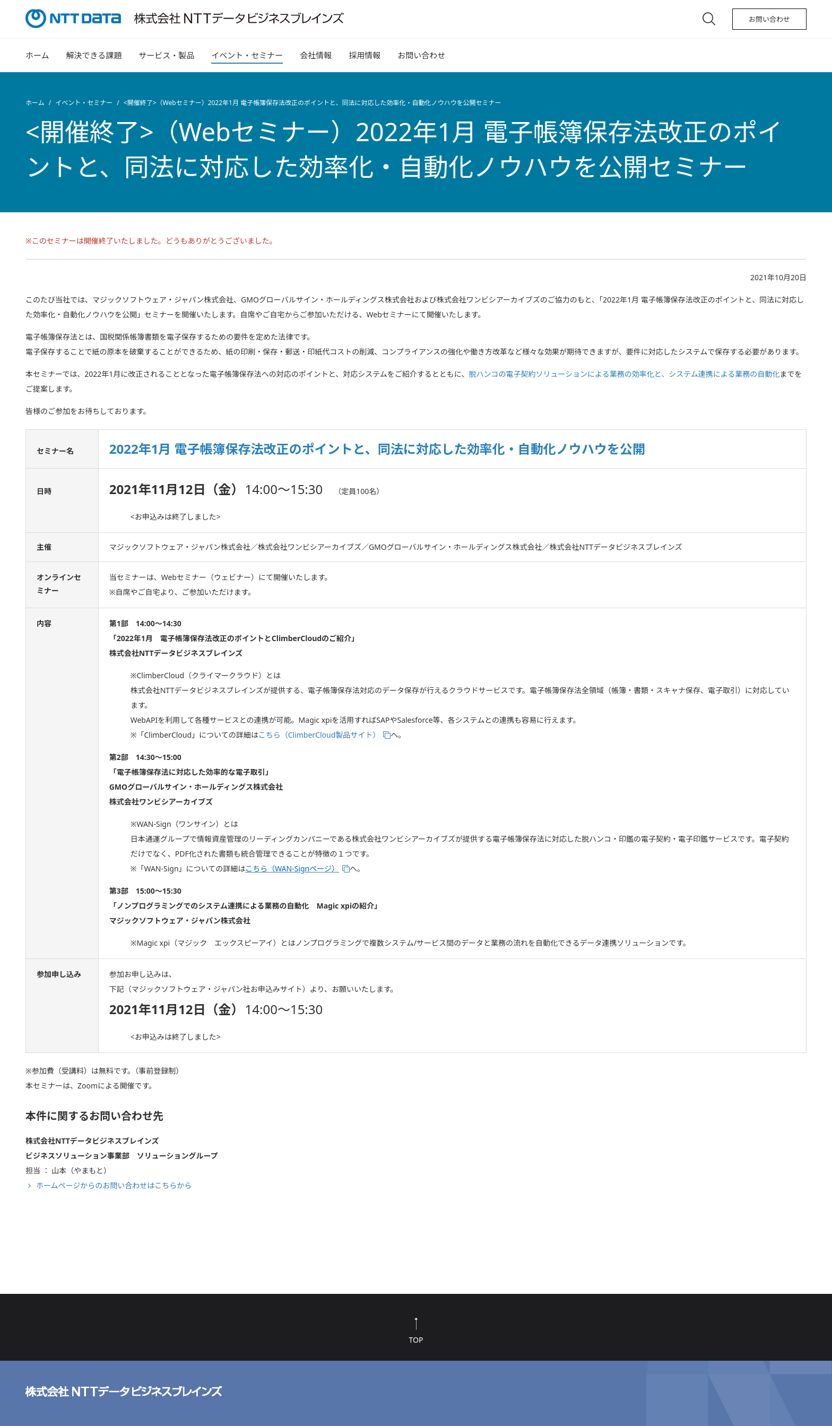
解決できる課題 (94, 55)
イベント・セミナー (247, 55)
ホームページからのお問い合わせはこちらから (114, 1185)
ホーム (37, 55)
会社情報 (316, 55)
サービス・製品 (166, 55)
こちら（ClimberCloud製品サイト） (319, 735)
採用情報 (364, 55)
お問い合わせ (769, 19)
